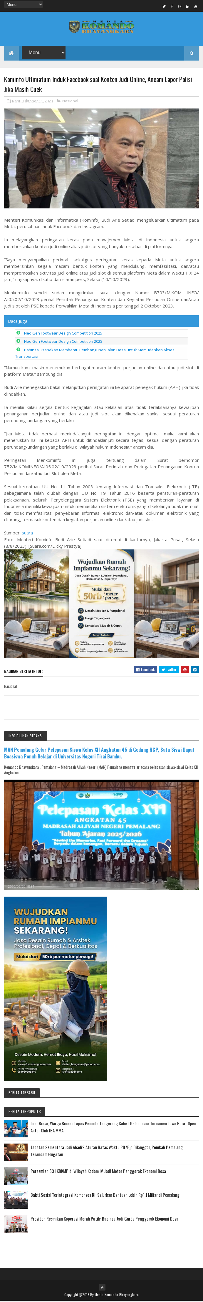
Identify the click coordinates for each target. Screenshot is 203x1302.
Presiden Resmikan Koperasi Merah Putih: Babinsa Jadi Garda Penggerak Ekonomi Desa (104, 1219)
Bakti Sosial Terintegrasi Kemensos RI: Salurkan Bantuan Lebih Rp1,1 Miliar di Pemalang (105, 1195)
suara (27, 534)
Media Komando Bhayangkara (117, 1295)
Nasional (70, 101)
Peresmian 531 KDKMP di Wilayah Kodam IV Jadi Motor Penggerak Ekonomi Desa (98, 1172)
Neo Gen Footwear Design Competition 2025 (63, 334)
